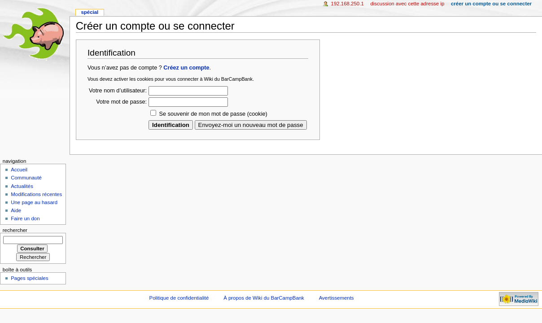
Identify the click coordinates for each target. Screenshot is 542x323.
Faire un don (25, 218)
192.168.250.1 (347, 3)
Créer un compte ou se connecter (491, 3)
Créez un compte (186, 68)
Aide (16, 210)
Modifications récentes (36, 194)
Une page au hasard (34, 202)
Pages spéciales (29, 278)
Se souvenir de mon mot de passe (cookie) (213, 114)
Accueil (19, 169)
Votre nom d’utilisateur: (118, 90)
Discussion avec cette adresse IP (407, 3)
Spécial (89, 12)
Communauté (26, 177)
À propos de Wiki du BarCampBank (263, 298)
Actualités (22, 186)
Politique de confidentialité (179, 298)
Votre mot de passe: (121, 102)
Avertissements (336, 298)
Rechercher (15, 230)
